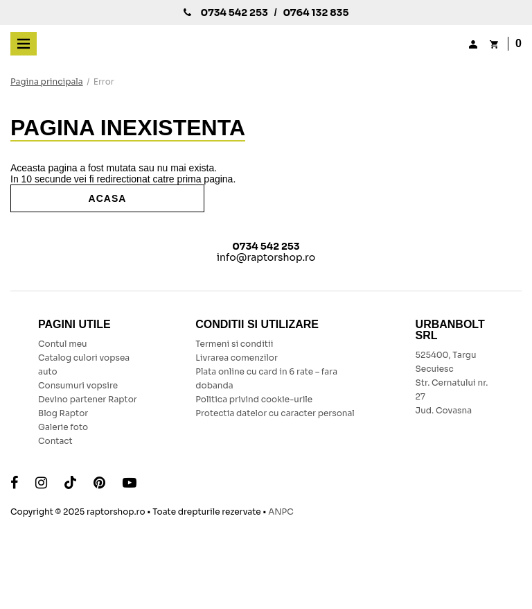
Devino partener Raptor (88, 399)
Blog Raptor (63, 413)
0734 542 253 (233, 12)
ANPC (280, 511)
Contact (55, 441)
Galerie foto (63, 427)
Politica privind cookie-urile (253, 399)
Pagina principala (46, 81)
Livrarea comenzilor (236, 357)
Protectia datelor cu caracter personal (275, 413)
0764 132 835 (315, 12)
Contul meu (62, 343)
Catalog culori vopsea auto (84, 364)
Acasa (108, 198)
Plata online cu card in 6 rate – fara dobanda (266, 378)
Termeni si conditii (234, 343)
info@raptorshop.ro (266, 257)
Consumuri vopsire (78, 385)
